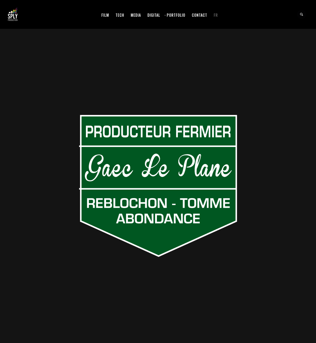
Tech (120, 15)
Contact (199, 15)
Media (136, 15)
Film (105, 15)
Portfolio (176, 15)
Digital (153, 15)
